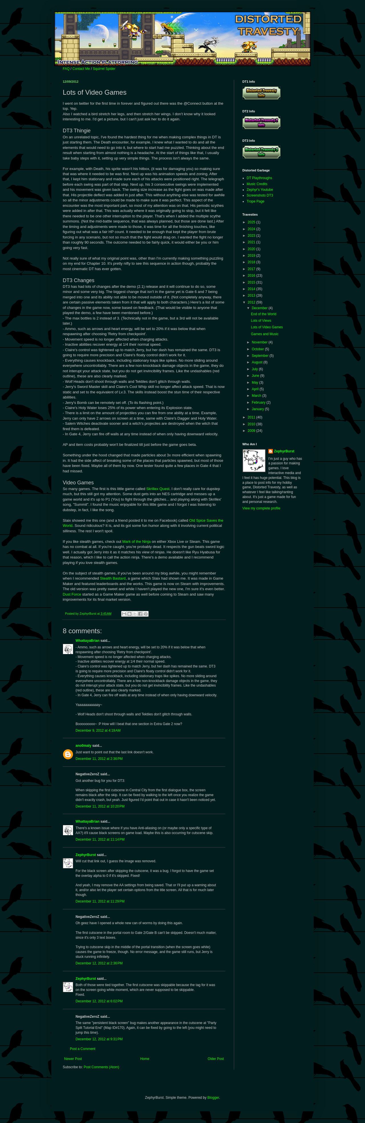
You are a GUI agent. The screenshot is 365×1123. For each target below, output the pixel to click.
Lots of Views (261, 321)
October (258, 349)
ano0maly (83, 746)
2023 (252, 236)
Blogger (213, 1098)
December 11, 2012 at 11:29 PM (100, 901)
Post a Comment (82, 1049)
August (257, 362)
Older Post (216, 1059)
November (260, 342)
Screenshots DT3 (260, 195)
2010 (252, 424)
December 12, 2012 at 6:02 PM (99, 1001)
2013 (252, 296)
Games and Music (265, 334)
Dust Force (72, 594)
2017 (252, 269)
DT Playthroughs (259, 178)
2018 (252, 262)
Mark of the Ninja (136, 541)
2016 (252, 276)
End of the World (263, 314)
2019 (252, 256)
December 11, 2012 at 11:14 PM (100, 839)
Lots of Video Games (267, 327)
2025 (252, 222)
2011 (252, 417)
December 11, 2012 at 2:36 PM (99, 759)
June (256, 376)
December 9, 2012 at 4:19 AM (98, 731)
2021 (252, 242)
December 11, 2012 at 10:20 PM (100, 806)
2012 (252, 302)
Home (144, 1059)
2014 (252, 289)
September (260, 356)
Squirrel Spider (104, 69)
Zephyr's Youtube (260, 190)
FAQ (66, 69)
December (260, 308)
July (255, 369)
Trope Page (255, 201)
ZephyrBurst (86, 855)
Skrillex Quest (157, 489)
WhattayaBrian (88, 641)
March (257, 396)
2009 (252, 431)
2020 (252, 249)
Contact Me (81, 69)
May (255, 383)
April (255, 389)
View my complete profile (261, 508)
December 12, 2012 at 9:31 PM (99, 1039)
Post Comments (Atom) (101, 1067)
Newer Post (73, 1059)
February (259, 402)
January (258, 409)
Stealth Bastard (112, 578)
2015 (252, 282)
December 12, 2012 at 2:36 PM (99, 963)
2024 (252, 229)
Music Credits (257, 184)
